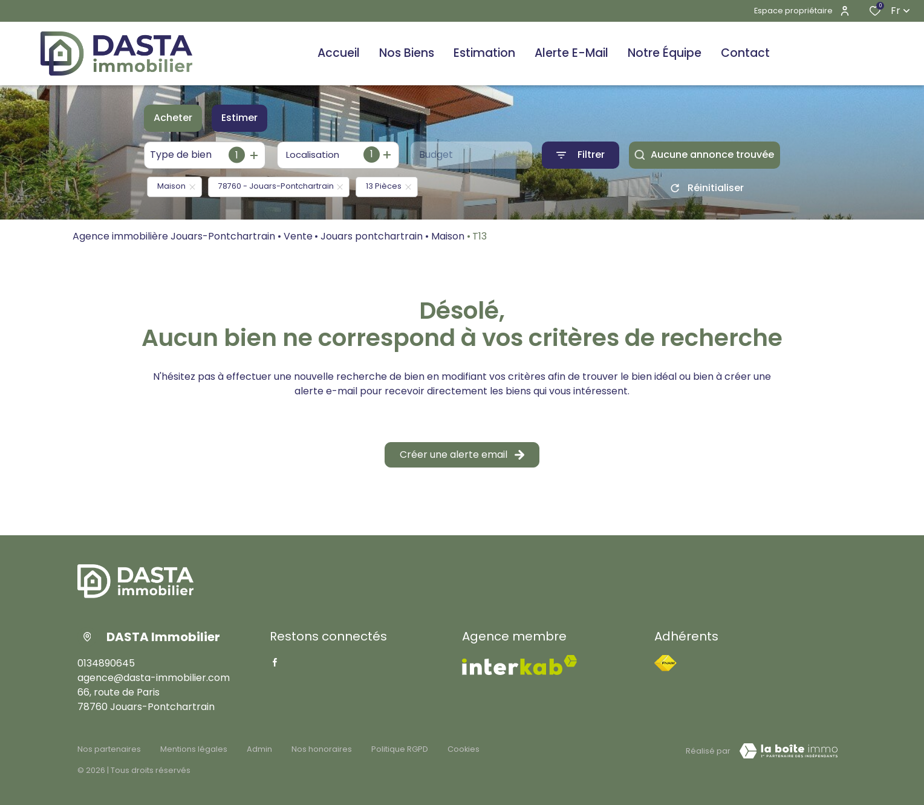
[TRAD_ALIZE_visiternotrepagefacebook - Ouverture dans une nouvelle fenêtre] (275, 662)
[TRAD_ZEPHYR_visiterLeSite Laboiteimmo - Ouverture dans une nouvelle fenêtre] (788, 751)
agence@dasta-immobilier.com (153, 678)
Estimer (239, 118)
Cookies (463, 749)
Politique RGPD (399, 749)
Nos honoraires (321, 749)
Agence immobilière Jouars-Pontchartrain (174, 236)
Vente (298, 236)
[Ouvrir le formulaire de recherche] (580, 155)
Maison (447, 236)
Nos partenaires (109, 749)
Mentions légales (193, 749)
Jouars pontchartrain (371, 236)
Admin (259, 749)
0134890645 (106, 663)
